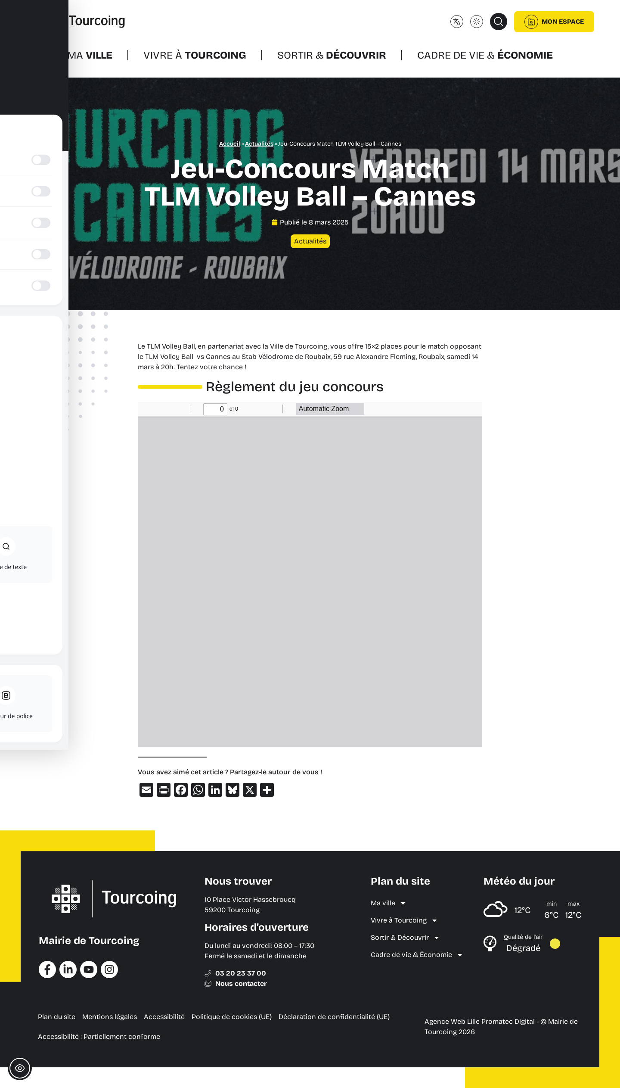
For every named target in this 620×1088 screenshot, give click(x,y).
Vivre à (194, 55)
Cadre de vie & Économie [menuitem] (417, 955)
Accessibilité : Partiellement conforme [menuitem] (99, 1036)
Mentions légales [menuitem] (109, 1017)
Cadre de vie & (485, 55)
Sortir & (331, 55)
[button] (498, 21)
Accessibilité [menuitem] (164, 1017)
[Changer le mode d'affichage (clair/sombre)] (476, 21)
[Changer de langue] (456, 21)
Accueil (229, 143)
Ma (89, 55)
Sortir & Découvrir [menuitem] (405, 937)
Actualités (259, 143)
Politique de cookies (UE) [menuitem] (232, 1017)
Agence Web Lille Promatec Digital (480, 1021)
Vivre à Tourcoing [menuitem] (404, 920)
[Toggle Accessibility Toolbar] (20, 1068)
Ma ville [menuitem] (388, 903)
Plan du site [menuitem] (56, 1017)
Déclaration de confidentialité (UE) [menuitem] (334, 1017)
